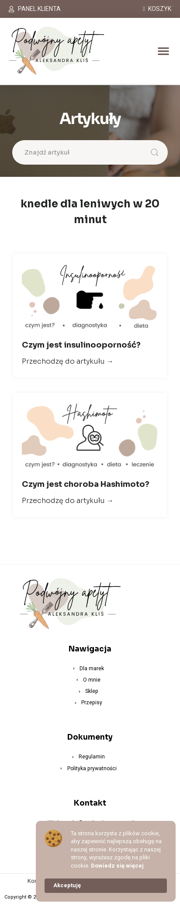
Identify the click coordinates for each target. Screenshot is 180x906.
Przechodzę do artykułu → (68, 361)
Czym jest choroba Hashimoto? (85, 484)
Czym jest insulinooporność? (81, 345)
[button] (163, 50)
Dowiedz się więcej (117, 866)
